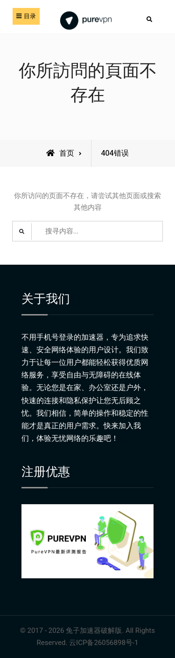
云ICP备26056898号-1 (103, 642)
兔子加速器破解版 (94, 630)
